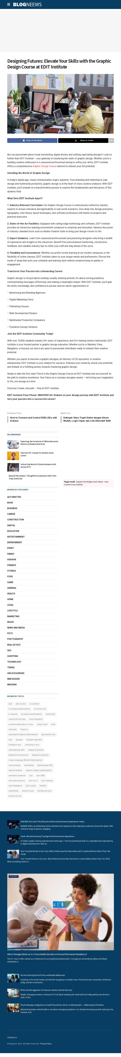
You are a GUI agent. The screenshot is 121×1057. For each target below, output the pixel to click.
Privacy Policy (46, 1047)
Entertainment (16, 540)
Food (10, 580)
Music (10, 626)
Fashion (11, 563)
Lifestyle (12, 614)
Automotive (14, 501)
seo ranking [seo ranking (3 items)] (47, 784)
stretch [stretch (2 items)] (43, 790)
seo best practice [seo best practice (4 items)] (17, 784)
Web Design (13, 682)
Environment (14, 546)
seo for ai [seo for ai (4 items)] (33, 784)
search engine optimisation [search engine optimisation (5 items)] (39, 774)
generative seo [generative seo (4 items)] (48, 738)
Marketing (13, 620)
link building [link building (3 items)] (14, 769)
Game (10, 586)
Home (10, 603)
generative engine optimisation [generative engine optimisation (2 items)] (23, 738)
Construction (15, 523)
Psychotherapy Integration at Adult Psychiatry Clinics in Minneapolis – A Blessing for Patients (62, 1008)
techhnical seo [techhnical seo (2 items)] (45, 795)
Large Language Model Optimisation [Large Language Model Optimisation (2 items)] (25, 764)
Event (10, 552)
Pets (10, 637)
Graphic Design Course (44, 166)
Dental (11, 529)
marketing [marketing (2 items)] (29, 769)
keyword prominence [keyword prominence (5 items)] (18, 759)
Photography (15, 643)
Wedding (12, 688)
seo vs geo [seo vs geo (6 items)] (31, 790)
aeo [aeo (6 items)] (10, 708)
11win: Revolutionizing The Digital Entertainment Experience (47, 840)
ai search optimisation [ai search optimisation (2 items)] (31, 718)
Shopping (12, 660)
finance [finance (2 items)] (24, 733)
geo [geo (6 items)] (10, 743)
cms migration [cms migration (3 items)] (36, 723)
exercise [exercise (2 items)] (13, 733)
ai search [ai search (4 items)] (13, 718)
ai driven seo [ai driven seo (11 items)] (40, 713)
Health (11, 597)
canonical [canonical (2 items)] (50, 718)
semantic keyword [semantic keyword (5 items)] (17, 779)
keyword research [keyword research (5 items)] (40, 759)
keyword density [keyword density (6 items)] (35, 754)
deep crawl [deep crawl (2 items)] (42, 728)
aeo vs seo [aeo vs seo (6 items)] (21, 708)
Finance (11, 569)
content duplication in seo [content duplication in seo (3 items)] (21, 728)
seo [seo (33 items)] (31, 779)
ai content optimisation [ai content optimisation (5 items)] (19, 713)
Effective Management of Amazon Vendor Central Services (46, 993)
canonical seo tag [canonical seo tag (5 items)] (17, 723)
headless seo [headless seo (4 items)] (15, 749)
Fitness (11, 575)
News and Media (16, 631)
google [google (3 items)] (19, 743)
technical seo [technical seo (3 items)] (15, 800)
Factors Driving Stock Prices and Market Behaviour (43, 979)
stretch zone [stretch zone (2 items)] (28, 795)
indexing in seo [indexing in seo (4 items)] (32, 749)
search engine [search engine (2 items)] (15, 774)
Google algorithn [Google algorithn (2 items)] (34, 743)
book (10, 506)
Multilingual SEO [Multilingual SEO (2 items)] (45, 769)
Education (13, 535)
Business (12, 512)
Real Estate (13, 648)
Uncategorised (15, 677)
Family (10, 557)
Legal (10, 609)
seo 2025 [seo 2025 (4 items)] (41, 779)
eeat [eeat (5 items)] (53, 728)
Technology (14, 665)
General (11, 591)
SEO (9, 654)
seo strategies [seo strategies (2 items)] (15, 790)
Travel (11, 671)
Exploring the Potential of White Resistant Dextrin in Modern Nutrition (39, 446)
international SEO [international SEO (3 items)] (17, 754)
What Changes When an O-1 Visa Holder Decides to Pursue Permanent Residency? (47, 957)
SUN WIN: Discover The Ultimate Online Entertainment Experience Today (52, 825)
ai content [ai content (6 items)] (34, 708)
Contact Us (12, 1041)
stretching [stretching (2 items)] (13, 795)
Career (11, 518)
